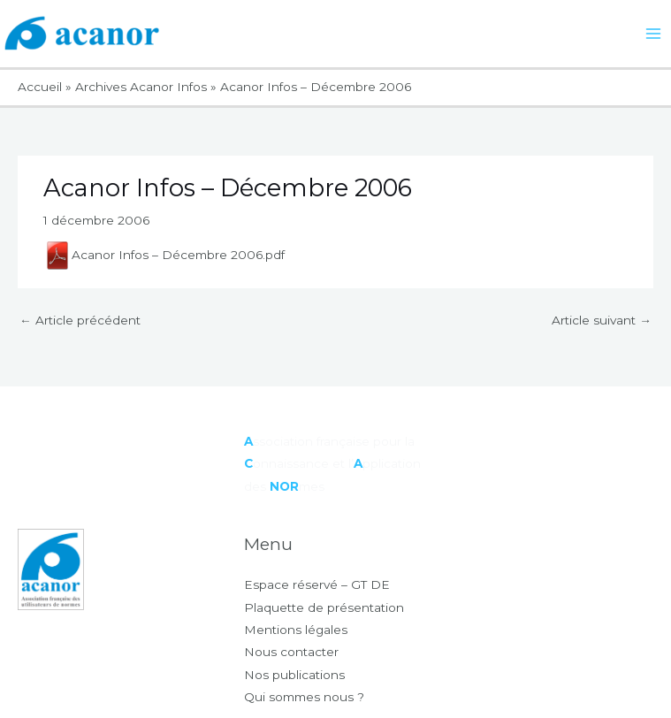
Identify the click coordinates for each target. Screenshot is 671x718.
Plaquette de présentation (324, 607)
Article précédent (80, 320)
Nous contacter (291, 652)
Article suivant (602, 320)
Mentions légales (295, 630)
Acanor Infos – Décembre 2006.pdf (164, 255)
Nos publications (294, 675)
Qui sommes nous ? (304, 697)
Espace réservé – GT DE (317, 584)
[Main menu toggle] (654, 34)
